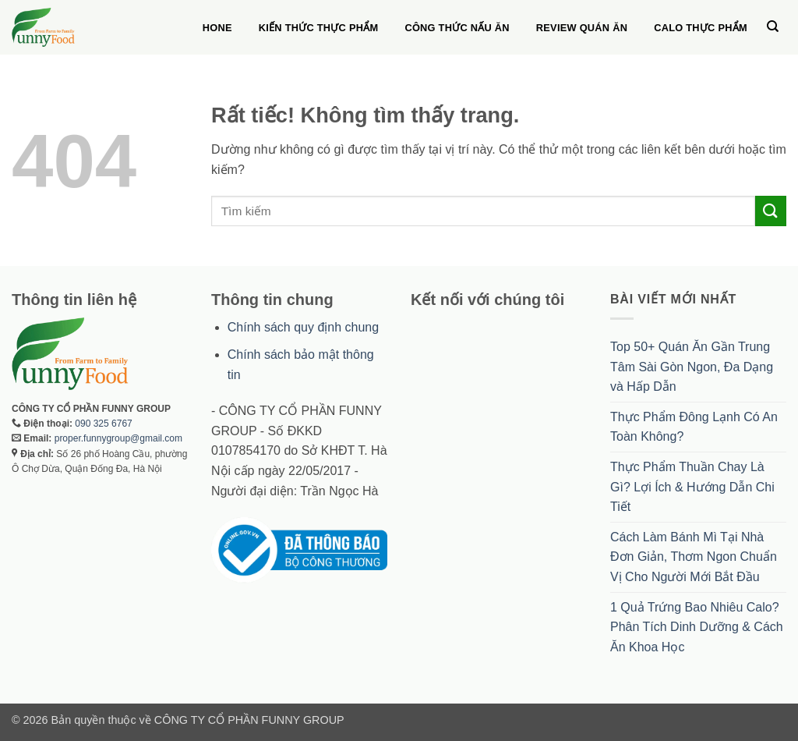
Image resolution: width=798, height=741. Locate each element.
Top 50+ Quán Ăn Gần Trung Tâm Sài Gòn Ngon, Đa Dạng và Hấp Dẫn (691, 366)
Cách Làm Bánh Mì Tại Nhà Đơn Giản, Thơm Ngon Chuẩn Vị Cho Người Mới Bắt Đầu (693, 556)
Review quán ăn (581, 28)
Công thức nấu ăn (456, 28)
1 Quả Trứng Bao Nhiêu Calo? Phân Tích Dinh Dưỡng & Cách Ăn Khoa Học (696, 627)
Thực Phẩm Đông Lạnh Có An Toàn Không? (694, 427)
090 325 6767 (103, 423)
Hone (217, 28)
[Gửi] (770, 211)
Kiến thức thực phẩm (319, 28)
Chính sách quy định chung (303, 327)
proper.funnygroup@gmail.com (118, 438)
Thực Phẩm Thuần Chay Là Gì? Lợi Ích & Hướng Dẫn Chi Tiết (692, 486)
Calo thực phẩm (700, 28)
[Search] (772, 27)
